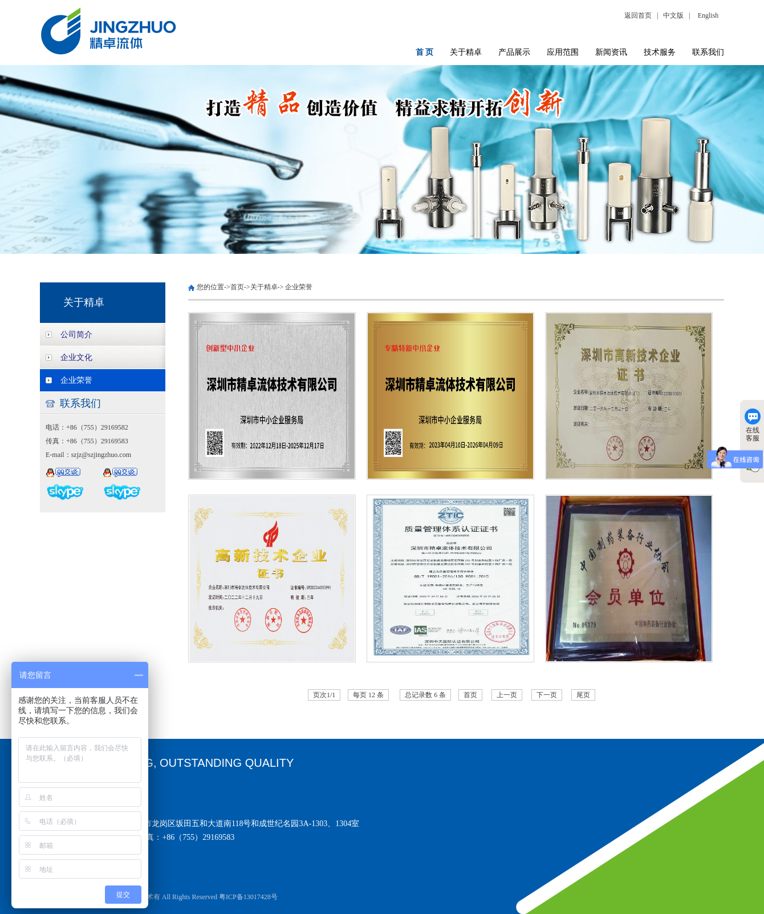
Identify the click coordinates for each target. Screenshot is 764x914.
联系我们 (708, 52)
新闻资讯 (611, 52)
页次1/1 (324, 695)
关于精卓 (466, 52)
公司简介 (76, 334)
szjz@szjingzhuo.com (101, 455)
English (708, 15)
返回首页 (639, 15)
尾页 (583, 695)
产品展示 (514, 52)
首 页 (425, 52)
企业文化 (76, 357)
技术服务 (660, 52)
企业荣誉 (76, 380)
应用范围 (563, 52)
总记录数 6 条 (425, 695)
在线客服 (753, 425)
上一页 (507, 695)
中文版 (673, 15)
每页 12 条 (368, 695)
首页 (237, 287)
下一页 (547, 695)
